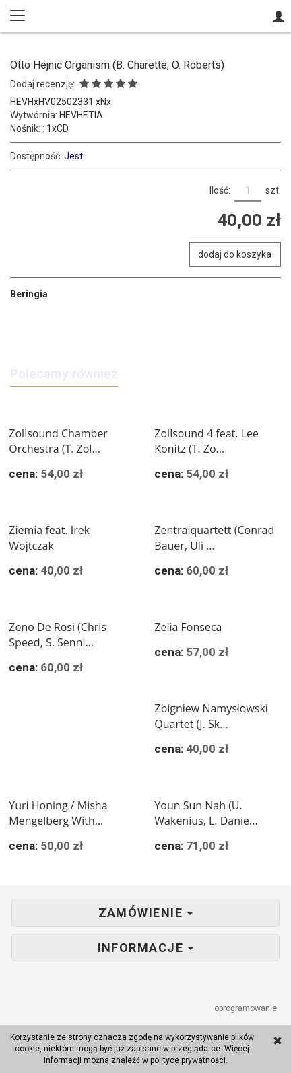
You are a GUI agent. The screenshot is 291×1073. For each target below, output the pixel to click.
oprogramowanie (246, 1008)
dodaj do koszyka (234, 254)
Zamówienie (145, 913)
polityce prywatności (188, 1060)
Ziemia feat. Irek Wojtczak (49, 538)
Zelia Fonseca (188, 627)
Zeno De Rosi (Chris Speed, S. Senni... (57, 635)
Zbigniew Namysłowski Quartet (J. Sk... (211, 716)
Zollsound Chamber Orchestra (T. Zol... (58, 441)
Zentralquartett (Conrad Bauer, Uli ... (214, 538)
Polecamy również (64, 373)
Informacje (146, 948)
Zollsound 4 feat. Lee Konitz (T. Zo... (206, 441)
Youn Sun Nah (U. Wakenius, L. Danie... (205, 813)
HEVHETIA (81, 115)
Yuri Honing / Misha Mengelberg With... (58, 813)
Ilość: (219, 190)
